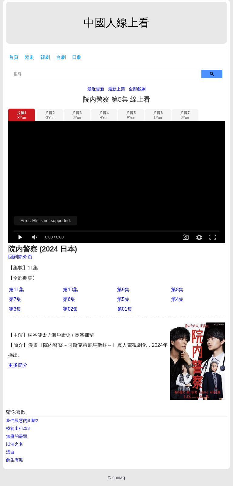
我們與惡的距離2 (22, 420)
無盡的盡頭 (16, 436)
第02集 (70, 309)
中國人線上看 (116, 22)
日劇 (77, 57)
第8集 (177, 289)
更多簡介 (18, 365)
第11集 (16, 289)
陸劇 (29, 57)
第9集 (123, 289)
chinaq (118, 477)
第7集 (15, 299)
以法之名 (14, 444)
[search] (104, 73)
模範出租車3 (18, 428)
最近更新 (95, 88)
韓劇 (45, 57)
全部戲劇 (137, 88)
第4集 (177, 299)
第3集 (15, 309)
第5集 (123, 299)
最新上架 (116, 88)
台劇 (61, 57)
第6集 (69, 299)
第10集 (70, 289)
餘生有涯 (14, 459)
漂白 (10, 452)
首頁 (14, 57)
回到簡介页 (20, 256)
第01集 (124, 309)
